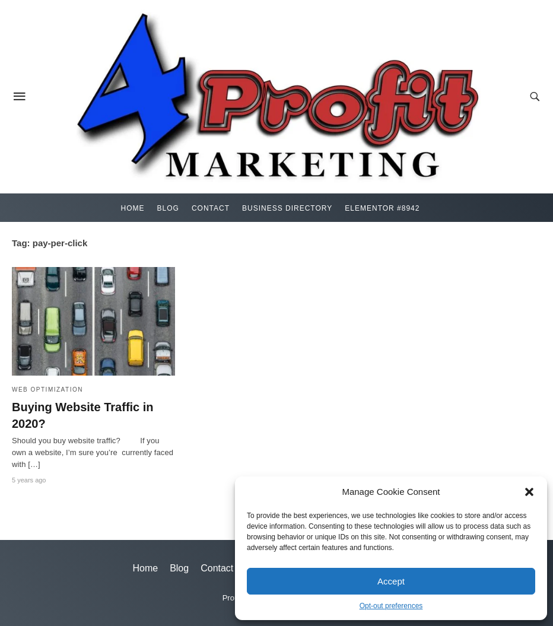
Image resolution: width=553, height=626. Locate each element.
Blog (168, 208)
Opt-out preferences (391, 606)
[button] (529, 492)
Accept (391, 581)
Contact (211, 208)
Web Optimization (47, 389)
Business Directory (287, 208)
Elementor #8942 (382, 208)
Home (133, 208)
